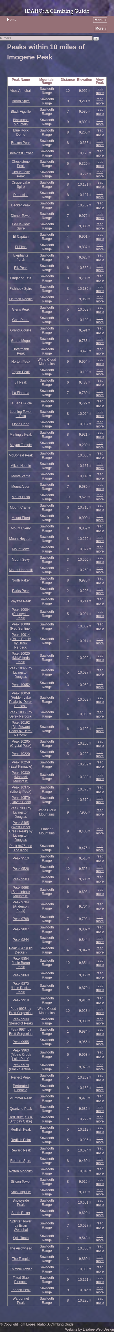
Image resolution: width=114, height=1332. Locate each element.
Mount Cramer (21, 507)
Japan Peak (21, 372)
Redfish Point (21, 1140)
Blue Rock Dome (20, 132)
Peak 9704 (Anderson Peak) (21, 906)
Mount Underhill (21, 570)
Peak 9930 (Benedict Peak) (21, 1021)
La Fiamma (20, 393)
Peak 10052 (21, 685)
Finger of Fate (20, 278)
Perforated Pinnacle (21, 1088)
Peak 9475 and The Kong (20, 848)
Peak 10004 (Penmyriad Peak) (21, 614)
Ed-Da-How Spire (21, 226)
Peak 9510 (21, 858)
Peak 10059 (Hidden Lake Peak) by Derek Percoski (20, 699)
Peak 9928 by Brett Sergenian (20, 1011)
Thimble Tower (21, 1269)
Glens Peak (21, 309)
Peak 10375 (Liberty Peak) (20, 789)
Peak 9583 (21, 879)
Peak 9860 (21, 975)
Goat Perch (20, 320)
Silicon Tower (20, 1182)
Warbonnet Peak (20, 1301)
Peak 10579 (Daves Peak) (20, 800)
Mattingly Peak (21, 434)
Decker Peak (20, 205)
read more (100, 91)
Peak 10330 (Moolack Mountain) (21, 777)
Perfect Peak (20, 1077)
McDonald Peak (21, 455)
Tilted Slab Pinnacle (20, 1280)
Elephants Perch (20, 257)
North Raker (21, 580)
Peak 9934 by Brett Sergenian (20, 1032)
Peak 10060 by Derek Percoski (20, 714)
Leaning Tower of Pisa (21, 414)
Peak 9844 (21, 940)
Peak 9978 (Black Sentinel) (21, 1067)
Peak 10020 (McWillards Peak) (21, 658)
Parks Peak (20, 591)
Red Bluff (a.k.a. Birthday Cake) (21, 1119)
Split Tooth (21, 1238)
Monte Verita (20, 476)
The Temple (20, 1259)
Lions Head (20, 424)
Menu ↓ (100, 20)
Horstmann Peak (20, 351)
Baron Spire (21, 101)
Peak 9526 (21, 869)
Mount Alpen (20, 487)
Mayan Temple (21, 445)
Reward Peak (21, 1150)
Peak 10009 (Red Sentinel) (21, 626)
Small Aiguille (21, 1192)
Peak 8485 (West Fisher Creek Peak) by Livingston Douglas (20, 831)
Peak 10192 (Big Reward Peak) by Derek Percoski (20, 729)
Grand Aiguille (20, 330)
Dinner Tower (20, 216)
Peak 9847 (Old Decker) (20, 950)
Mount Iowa (21, 549)
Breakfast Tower (21, 153)
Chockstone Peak (21, 164)
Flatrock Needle (21, 299)
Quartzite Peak (21, 1109)
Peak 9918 (21, 1000)
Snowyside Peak (21, 1203)
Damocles (20, 195)
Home (11, 20)
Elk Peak (20, 268)
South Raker (20, 1213)
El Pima (21, 247)
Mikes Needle (20, 466)
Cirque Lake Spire (21, 185)
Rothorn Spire (20, 1161)
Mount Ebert (21, 518)
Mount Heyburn (20, 539)
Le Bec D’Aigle (21, 403)
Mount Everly (21, 528)
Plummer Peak (21, 1098)
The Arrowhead (20, 1248)
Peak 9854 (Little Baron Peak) (21, 963)
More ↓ (100, 28)
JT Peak (21, 382)
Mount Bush (21, 497)
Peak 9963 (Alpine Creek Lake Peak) (20, 1054)
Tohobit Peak (20, 1290)
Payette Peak (21, 601)
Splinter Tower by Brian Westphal (21, 1225)
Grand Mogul (20, 341)
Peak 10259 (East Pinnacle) (20, 764)
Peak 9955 (21, 1042)
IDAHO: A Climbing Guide (57, 11)
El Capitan (20, 237)
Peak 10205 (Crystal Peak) (21, 743)
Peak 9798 (21, 919)
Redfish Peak (21, 1129)
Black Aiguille (21, 111)
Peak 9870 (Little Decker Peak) (21, 988)
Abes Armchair (21, 91)
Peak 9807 (21, 929)
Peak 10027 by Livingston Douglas (21, 672)
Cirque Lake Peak (21, 174)
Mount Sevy (21, 560)
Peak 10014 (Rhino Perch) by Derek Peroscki (20, 641)
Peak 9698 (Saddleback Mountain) (20, 892)
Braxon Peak (20, 143)
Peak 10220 (21, 754)
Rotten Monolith (21, 1171)
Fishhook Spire (21, 289)
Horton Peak (20, 362)
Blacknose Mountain (20, 122)
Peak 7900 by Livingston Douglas (20, 812)
